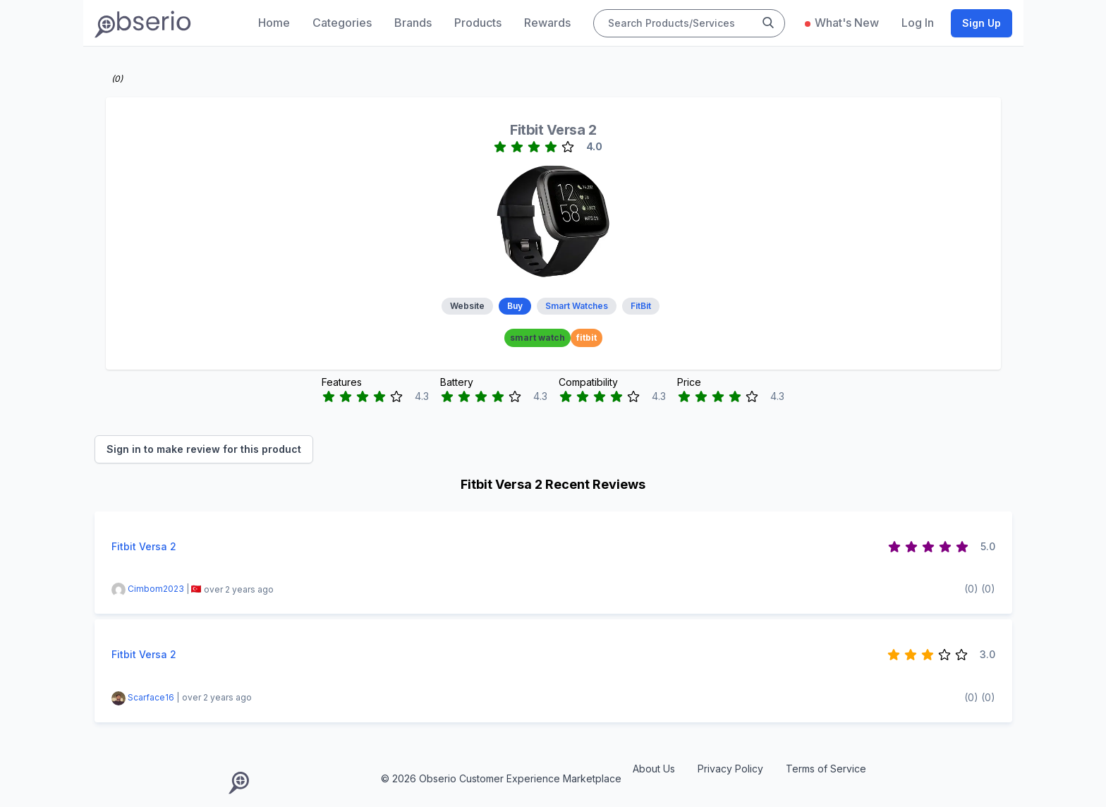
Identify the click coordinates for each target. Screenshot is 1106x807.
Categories (342, 23)
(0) (971, 589)
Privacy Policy (730, 769)
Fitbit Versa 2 (553, 129)
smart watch (537, 337)
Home (274, 23)
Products (478, 23)
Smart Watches (576, 306)
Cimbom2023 (156, 589)
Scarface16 (152, 697)
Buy (515, 306)
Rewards (547, 23)
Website (467, 306)
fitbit (586, 337)
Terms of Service (826, 769)
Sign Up (981, 23)
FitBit (641, 306)
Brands (413, 23)
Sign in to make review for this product (204, 449)
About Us (654, 769)
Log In (917, 23)
